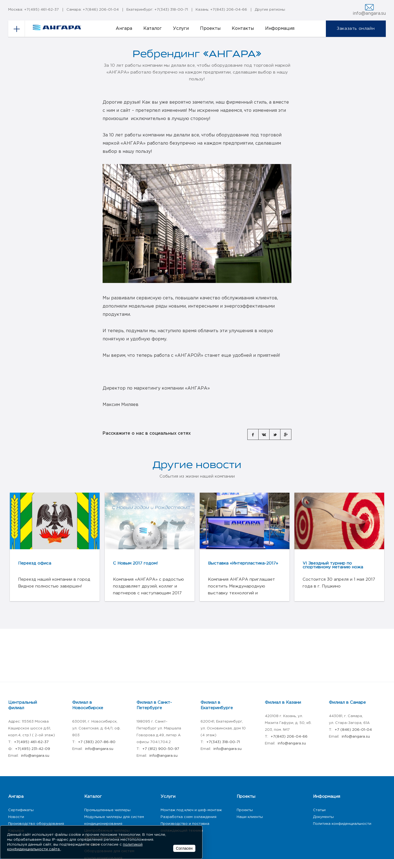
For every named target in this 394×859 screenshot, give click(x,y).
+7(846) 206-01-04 (101, 9)
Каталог (152, 29)
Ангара (124, 29)
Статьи (319, 810)
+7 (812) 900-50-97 (160, 748)
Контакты (243, 29)
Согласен (184, 848)
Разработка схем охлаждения (188, 817)
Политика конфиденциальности (342, 823)
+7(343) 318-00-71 (171, 9)
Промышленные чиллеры (107, 810)
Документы (323, 817)
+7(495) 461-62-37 (41, 9)
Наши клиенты (250, 817)
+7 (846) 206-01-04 (353, 729)
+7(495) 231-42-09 (32, 748)
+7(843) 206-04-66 (228, 9)
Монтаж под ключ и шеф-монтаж (191, 810)
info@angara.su (369, 13)
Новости (16, 817)
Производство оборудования (36, 823)
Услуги (181, 29)
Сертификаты (21, 810)
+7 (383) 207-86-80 (96, 742)
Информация (279, 29)
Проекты (210, 29)
